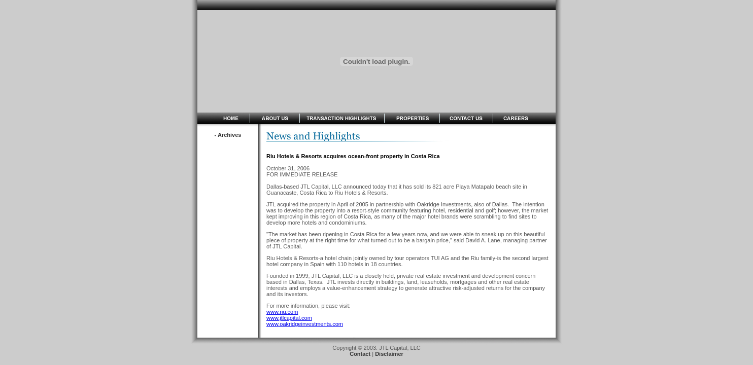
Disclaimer (389, 354)
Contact (360, 354)
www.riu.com (282, 312)
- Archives (228, 135)
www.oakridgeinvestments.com (304, 324)
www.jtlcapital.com (289, 318)
